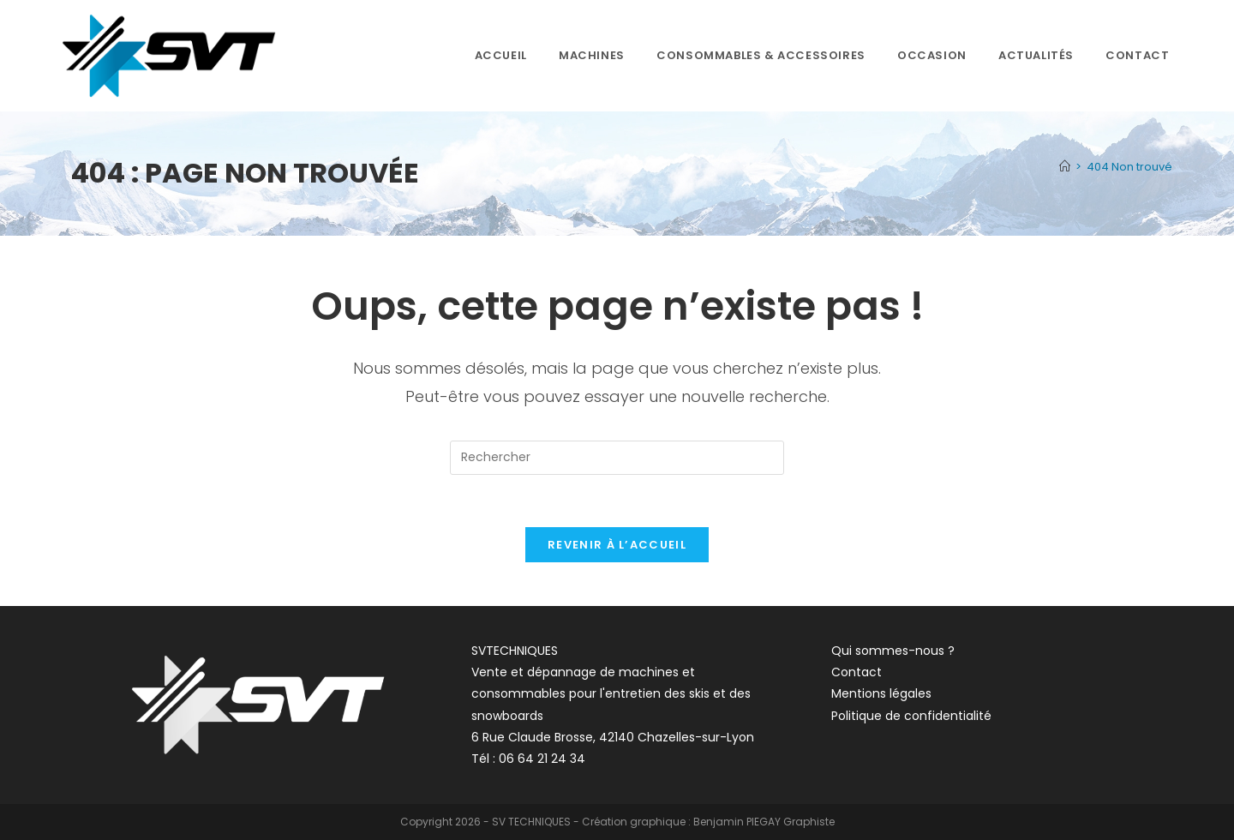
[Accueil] (1064, 167)
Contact (856, 672)
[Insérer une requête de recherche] (617, 458)
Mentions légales (881, 693)
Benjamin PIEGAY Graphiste (764, 821)
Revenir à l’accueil (617, 545)
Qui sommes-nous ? (893, 650)
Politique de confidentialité (911, 715)
